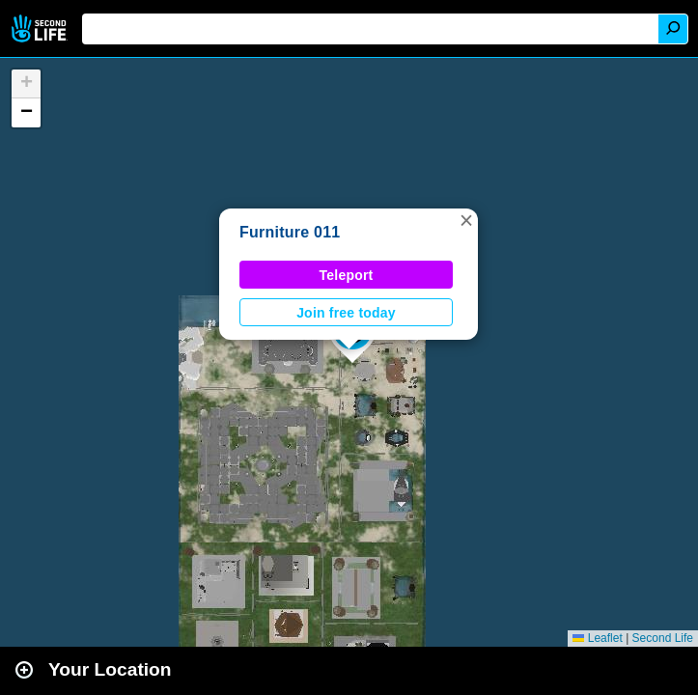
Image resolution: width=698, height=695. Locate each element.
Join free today (346, 312)
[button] (466, 220)
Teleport (347, 275)
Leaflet (597, 638)
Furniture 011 (289, 232)
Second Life (41, 28)
